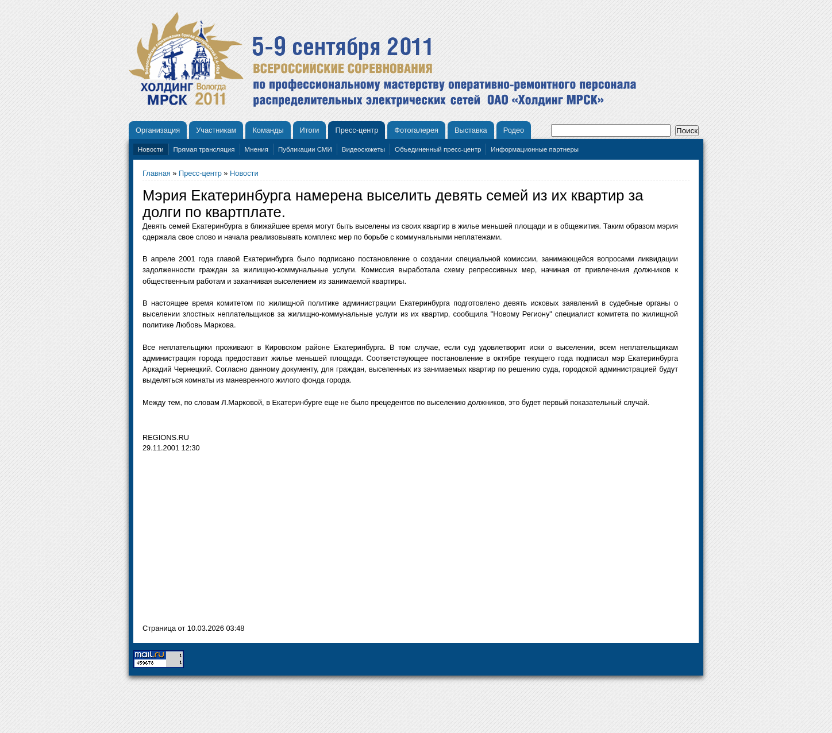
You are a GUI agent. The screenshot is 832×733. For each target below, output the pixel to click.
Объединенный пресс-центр (438, 149)
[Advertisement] (239, 541)
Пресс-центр (356, 130)
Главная (156, 173)
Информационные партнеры (535, 149)
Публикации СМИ (305, 149)
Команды (267, 130)
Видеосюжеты (363, 149)
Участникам (216, 130)
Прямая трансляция (204, 149)
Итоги (309, 130)
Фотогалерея (416, 130)
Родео (514, 130)
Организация (158, 130)
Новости (151, 149)
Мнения (256, 149)
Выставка (470, 130)
